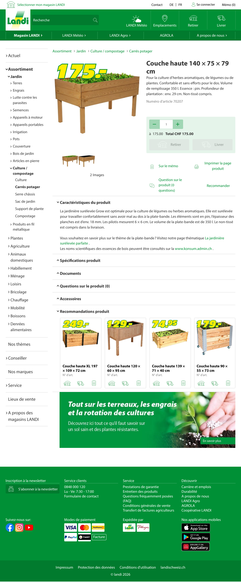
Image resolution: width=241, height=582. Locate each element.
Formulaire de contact (81, 496)
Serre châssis (25, 194)
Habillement (21, 268)
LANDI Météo (72, 35)
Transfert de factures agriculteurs (148, 510)
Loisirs (16, 284)
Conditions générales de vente (146, 505)
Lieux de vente (22, 399)
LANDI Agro (118, 35)
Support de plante (29, 208)
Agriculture (20, 246)
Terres (17, 83)
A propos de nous (210, 35)
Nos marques (20, 371)
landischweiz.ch (173, 567)
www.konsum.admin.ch (193, 248)
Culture (21, 180)
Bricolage (19, 292)
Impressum (64, 567)
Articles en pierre (26, 161)
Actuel (14, 55)
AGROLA (166, 35)
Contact (156, 4)
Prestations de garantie (141, 487)
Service (15, 385)
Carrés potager (27, 187)
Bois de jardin (23, 153)
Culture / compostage (108, 51)
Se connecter (206, 4)
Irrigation (20, 132)
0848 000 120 (74, 487)
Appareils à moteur (28, 117)
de (172, 4)
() (228, 4)
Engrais (18, 90)
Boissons (18, 315)
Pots (16, 139)
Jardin (16, 76)
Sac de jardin (25, 201)
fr (180, 4)
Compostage (25, 216)
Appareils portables (28, 124)
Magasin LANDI (27, 35)
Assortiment (20, 69)
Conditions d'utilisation (138, 567)
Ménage (18, 276)
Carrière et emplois (196, 487)
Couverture (22, 146)
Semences (21, 110)
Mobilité (18, 307)
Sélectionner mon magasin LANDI (41, 4)
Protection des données (96, 567)
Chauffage (19, 300)
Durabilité (189, 491)
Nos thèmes (19, 344)
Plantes (17, 238)
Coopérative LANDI (196, 510)
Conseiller (17, 358)
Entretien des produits (140, 491)
